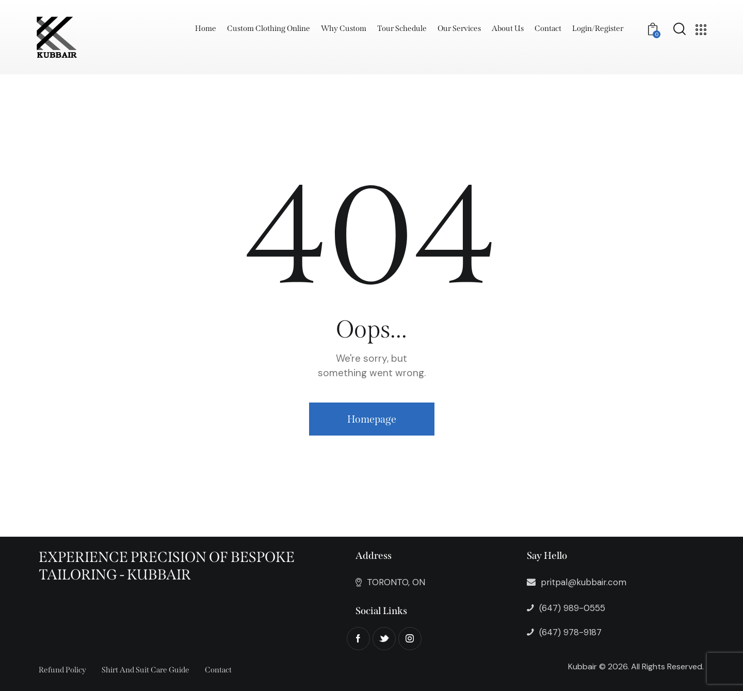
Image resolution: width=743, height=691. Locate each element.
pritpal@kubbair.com (583, 582)
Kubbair (582, 666)
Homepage (371, 419)
